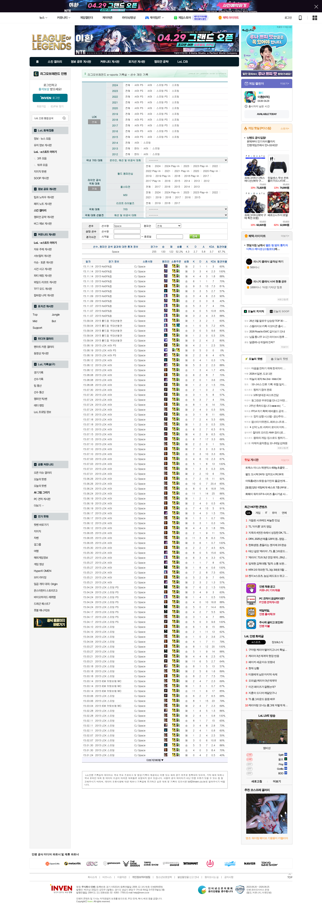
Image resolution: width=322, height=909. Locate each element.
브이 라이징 (40, 577)
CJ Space (139, 266)
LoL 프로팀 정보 (42, 412)
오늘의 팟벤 (40, 486)
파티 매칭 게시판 (43, 275)
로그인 (288, 17)
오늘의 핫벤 (40, 479)
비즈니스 (107, 877)
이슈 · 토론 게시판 (43, 262)
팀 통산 (38, 385)
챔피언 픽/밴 (40, 399)
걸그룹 (37, 544)
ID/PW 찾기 (57, 106)
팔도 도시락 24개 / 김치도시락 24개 (264, 474)
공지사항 (228, 877)
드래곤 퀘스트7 (42, 603)
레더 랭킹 (39, 405)
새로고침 (282, 299)
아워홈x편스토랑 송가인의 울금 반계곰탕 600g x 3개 (267, 480)
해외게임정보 (41, 557)
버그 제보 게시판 (43, 223)
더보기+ (284, 83)
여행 (36, 551)
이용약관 (121, 877)
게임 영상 (39, 564)
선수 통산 (39, 392)
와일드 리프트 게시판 (45, 282)
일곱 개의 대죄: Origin (46, 584)
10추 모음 (40, 165)
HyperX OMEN (42, 570)
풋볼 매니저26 (41, 610)
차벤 (36, 538)
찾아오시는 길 (211, 877)
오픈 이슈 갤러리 (43, 472)
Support (37, 327)
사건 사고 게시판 (43, 269)
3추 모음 (40, 158)
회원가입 (41, 106)
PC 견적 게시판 (42, 499)
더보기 (277, 781)
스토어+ (285, 128)
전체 (94, 122)
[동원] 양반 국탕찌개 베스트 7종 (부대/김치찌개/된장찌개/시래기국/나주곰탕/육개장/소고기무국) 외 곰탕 (267, 487)
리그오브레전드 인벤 (53, 74)
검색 (64, 118)
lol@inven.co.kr (197, 781)
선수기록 (38, 379)
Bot (54, 321)
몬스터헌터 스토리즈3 (45, 590)
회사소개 (92, 877)
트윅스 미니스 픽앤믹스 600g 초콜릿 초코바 (267, 467)
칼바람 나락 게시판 (44, 295)
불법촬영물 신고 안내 (188, 877)
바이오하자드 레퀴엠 (45, 597)
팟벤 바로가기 (41, 524)
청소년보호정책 (164, 877)
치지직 (37, 531)
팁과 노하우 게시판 (44, 197)
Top (35, 314)
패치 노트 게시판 (43, 203)
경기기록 (38, 372)
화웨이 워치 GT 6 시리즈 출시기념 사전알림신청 (267, 494)
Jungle (56, 314)
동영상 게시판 (41, 353)
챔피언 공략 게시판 (44, 217)
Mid (35, 321)
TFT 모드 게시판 (43, 288)
